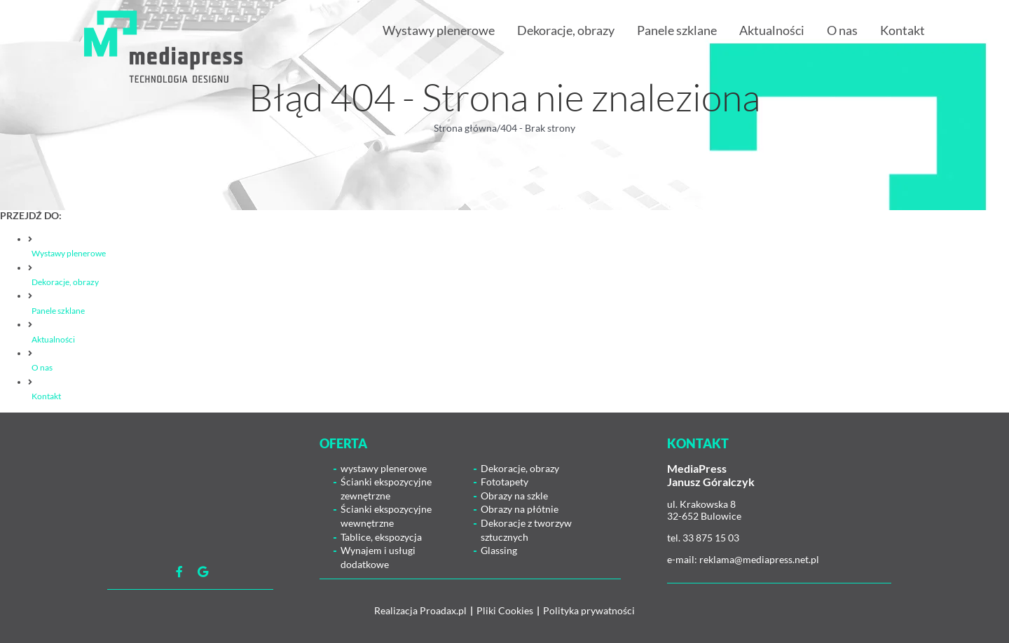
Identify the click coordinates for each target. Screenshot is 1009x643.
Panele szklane (58, 310)
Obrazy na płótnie (519, 509)
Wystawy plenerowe (69, 253)
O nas (42, 367)
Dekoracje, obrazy (65, 282)
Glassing (499, 550)
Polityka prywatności (589, 610)
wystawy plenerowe (384, 468)
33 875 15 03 (710, 538)
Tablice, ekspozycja (381, 537)
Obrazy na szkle (514, 496)
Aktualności (53, 339)
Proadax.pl (443, 610)
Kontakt (46, 396)
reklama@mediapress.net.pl (759, 559)
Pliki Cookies (504, 610)
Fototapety (504, 482)
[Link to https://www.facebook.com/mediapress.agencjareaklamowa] (179, 571)
